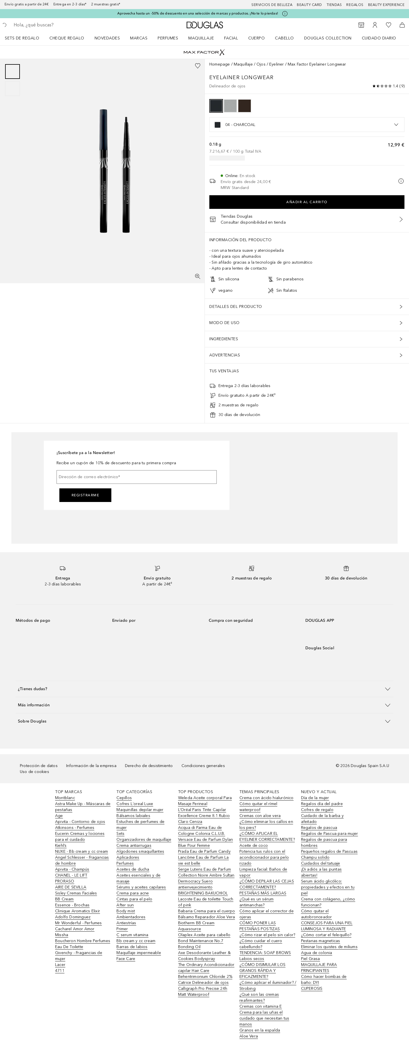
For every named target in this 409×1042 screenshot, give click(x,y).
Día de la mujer (315, 797)
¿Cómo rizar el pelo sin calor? (267, 934)
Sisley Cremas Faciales (76, 893)
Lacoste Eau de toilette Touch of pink (205, 902)
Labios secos (251, 958)
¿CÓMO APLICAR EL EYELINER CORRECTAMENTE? (267, 836)
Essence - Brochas (72, 905)
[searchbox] (55, 25)
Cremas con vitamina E (260, 1006)
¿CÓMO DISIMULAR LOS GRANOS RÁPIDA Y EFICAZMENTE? (262, 970)
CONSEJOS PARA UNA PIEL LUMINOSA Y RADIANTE (326, 926)
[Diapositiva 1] (12, 71)
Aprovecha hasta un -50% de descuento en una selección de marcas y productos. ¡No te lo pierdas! (197, 13)
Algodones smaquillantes (140, 851)
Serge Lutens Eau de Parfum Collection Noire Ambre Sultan (206, 872)
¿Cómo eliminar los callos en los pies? (266, 824)
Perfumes (168, 38)
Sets (120, 833)
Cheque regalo (66, 38)
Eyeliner (276, 64)
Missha (61, 934)
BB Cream (64, 899)
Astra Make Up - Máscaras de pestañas (82, 806)
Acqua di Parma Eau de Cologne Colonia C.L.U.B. (201, 830)
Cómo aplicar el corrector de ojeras (266, 914)
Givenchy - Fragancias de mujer (78, 955)
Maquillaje (201, 38)
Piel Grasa (310, 958)
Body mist (125, 911)
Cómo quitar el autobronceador (316, 914)
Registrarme (85, 495)
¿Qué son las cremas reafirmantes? (259, 997)
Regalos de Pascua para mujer (329, 833)
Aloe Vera (248, 1036)
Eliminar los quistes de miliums (329, 946)
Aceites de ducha (132, 869)
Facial (231, 38)
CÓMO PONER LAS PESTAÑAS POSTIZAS (259, 926)
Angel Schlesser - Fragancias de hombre (82, 860)
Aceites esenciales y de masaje (138, 878)
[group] (12, 80)
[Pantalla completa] (197, 276)
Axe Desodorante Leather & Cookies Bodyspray (204, 955)
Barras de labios (131, 946)
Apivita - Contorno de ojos (80, 821)
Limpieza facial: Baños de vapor (263, 872)
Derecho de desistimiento (149, 765)
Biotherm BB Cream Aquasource (196, 926)
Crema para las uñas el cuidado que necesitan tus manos (264, 1018)
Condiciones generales (203, 765)
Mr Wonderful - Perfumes (78, 923)
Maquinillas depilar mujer (139, 809)
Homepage (219, 64)
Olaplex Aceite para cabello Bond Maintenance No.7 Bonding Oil (204, 940)
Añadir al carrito (306, 202)
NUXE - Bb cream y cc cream (81, 851)
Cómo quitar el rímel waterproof (258, 806)
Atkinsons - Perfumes (74, 827)
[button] (204, 689)
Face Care (125, 958)
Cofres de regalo (317, 809)
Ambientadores (130, 917)
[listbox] (306, 124)
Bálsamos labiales (133, 815)
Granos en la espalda (259, 1030)
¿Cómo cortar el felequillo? (326, 934)
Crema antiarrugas (133, 845)
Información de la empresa (91, 765)
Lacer (60, 964)
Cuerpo (256, 38)
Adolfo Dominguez (73, 917)
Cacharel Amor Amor (75, 929)
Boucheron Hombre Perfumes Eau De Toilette (82, 943)
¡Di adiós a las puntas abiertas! (321, 872)
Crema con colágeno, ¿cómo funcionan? (328, 902)
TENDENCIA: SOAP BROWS (265, 952)
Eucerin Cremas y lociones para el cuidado (80, 836)
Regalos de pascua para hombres (324, 842)
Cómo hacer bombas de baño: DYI (324, 979)
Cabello (284, 38)
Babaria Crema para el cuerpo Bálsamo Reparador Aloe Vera (206, 914)
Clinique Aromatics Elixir (77, 911)
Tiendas (334, 5)
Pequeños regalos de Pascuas (329, 851)
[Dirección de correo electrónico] (137, 477)
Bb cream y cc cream (135, 940)
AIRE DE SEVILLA (70, 887)
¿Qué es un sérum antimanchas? (256, 902)
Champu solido (315, 857)
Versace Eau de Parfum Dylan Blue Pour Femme (205, 842)
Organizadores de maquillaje (143, 839)
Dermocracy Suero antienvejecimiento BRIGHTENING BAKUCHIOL (203, 887)
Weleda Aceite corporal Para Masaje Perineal (205, 800)
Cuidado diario (379, 38)
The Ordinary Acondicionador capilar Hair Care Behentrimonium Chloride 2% (206, 970)
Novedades (107, 38)
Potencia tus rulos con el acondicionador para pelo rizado (264, 857)
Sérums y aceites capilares (141, 887)
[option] (216, 106)
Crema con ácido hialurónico (266, 797)
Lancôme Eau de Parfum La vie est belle (203, 860)
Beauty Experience (386, 5)
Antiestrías (126, 923)
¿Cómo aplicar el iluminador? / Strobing (267, 985)
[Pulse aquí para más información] (285, 13)
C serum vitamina (132, 934)
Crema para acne (132, 893)
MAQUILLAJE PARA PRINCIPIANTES (319, 967)
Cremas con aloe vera (260, 815)
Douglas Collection (328, 38)
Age (59, 815)
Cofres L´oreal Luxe (134, 803)
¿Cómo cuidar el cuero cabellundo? (260, 943)
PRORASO (64, 881)
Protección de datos (39, 765)
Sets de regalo (22, 38)
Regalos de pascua (319, 827)
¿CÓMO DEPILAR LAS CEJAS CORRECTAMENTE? (266, 884)
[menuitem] (26, 38)
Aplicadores (127, 857)
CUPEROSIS (312, 988)
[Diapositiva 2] (12, 88)
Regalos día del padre (322, 803)
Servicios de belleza (271, 5)
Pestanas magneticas (320, 940)
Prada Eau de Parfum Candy (204, 851)
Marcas (138, 38)
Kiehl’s (60, 845)
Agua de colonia (316, 952)
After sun (125, 905)
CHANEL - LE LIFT (71, 875)
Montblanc (65, 797)
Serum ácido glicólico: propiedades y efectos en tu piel (327, 887)
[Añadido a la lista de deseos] (197, 66)
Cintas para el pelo (134, 899)
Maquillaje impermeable (138, 952)
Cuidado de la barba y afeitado (322, 818)
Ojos (261, 64)
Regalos (355, 5)
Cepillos (124, 797)
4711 (59, 970)
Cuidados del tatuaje (320, 863)
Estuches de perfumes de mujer (140, 824)
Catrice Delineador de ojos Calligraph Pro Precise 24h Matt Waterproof (203, 988)
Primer (122, 929)
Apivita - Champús (72, 869)
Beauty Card (309, 5)
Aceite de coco (253, 845)
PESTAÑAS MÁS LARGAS (262, 893)
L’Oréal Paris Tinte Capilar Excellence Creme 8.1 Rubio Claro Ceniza (204, 815)
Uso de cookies (34, 771)
